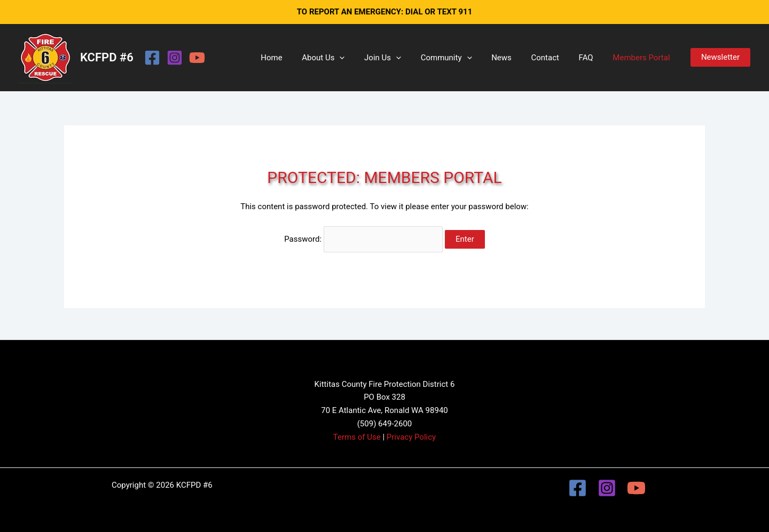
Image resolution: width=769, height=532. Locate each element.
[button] (363, 57)
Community (462, 57)
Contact (554, 57)
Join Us (402, 57)
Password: (363, 239)
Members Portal (643, 57)
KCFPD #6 (107, 57)
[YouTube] (197, 58)
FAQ (591, 57)
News (514, 57)
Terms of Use (357, 437)
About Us (346, 57)
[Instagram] (175, 58)
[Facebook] (152, 58)
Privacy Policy (411, 437)
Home (298, 57)
